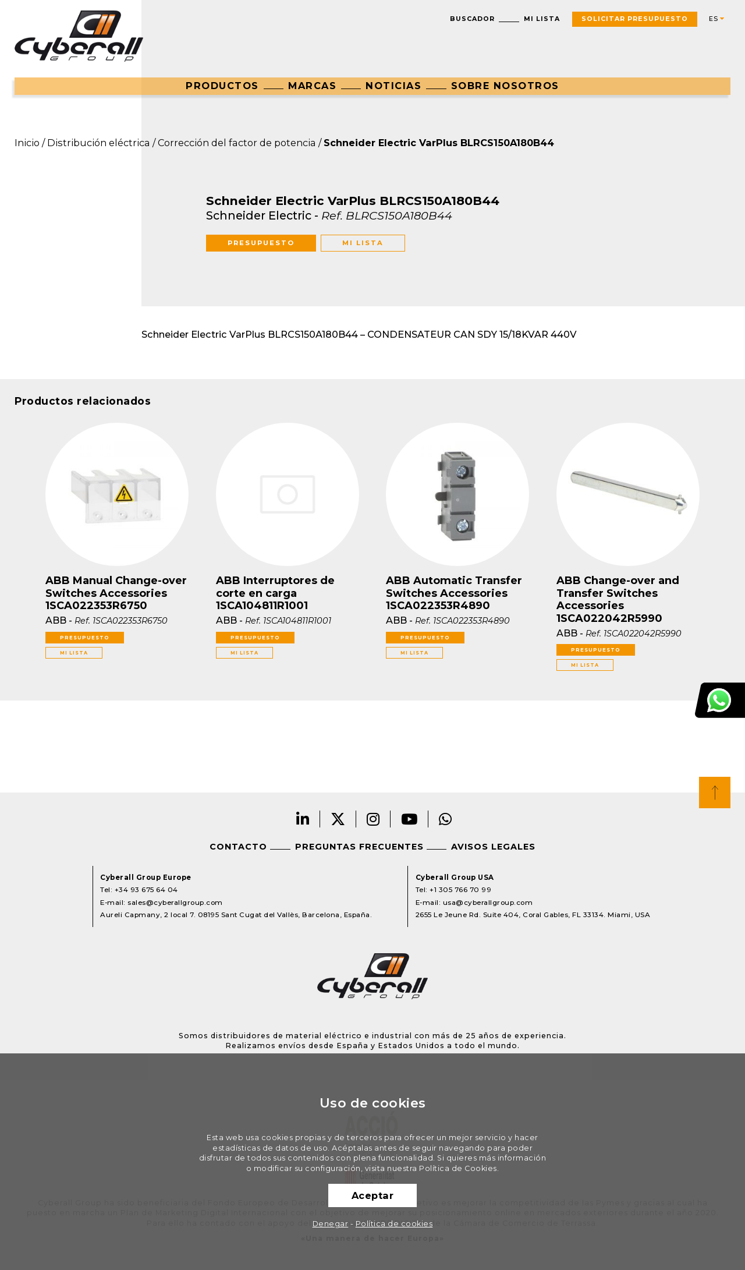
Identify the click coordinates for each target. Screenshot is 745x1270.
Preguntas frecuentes (359, 846)
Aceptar (373, 1195)
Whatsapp (445, 819)
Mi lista (542, 19)
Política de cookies (394, 1223)
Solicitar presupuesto (634, 19)
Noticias (393, 85)
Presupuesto (261, 243)
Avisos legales (493, 846)
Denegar (331, 1223)
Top (714, 792)
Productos (222, 85)
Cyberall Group (79, 36)
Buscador (472, 19)
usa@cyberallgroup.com (488, 902)
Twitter (338, 819)
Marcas (312, 85)
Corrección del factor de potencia (237, 142)
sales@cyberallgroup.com (175, 902)
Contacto (238, 846)
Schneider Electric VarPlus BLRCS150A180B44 (439, 142)
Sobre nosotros (505, 85)
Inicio (27, 142)
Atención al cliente (720, 700)
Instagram (373, 819)
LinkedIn (303, 819)
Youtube (409, 819)
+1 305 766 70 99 (460, 890)
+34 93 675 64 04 (146, 890)
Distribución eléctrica (98, 142)
